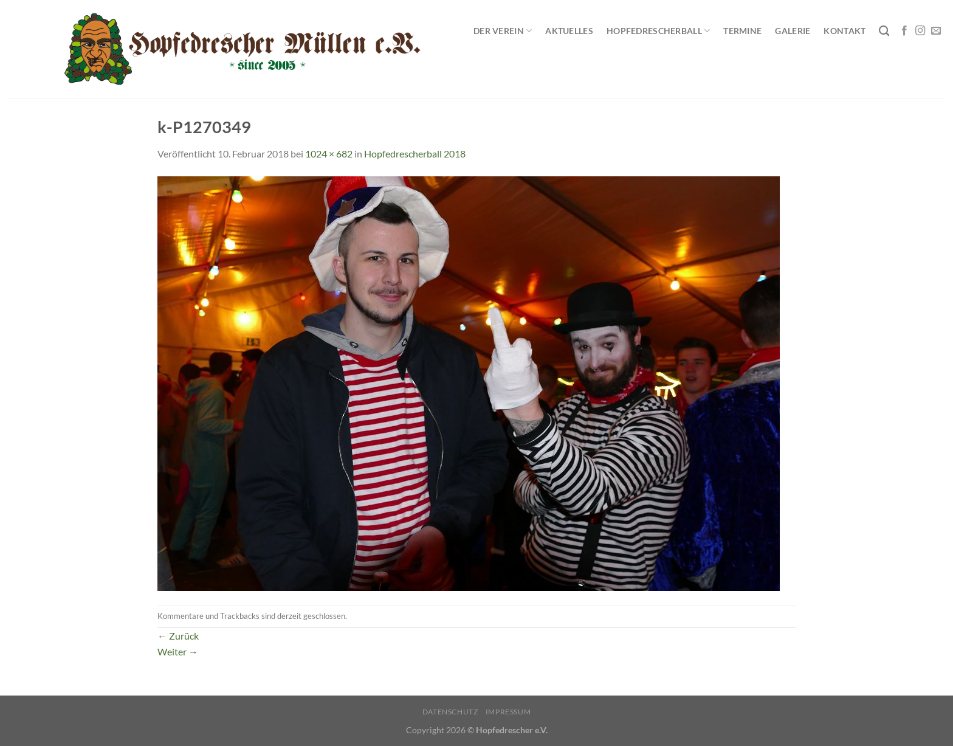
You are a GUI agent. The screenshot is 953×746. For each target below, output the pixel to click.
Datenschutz (450, 711)
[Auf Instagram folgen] (920, 31)
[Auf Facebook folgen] (904, 31)
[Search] (884, 31)
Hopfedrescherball (658, 30)
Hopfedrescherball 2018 (415, 153)
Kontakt (844, 31)
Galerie (792, 31)
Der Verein (502, 30)
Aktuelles (569, 31)
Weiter (177, 651)
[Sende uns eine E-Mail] (936, 31)
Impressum (508, 711)
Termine (742, 31)
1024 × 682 (329, 153)
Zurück (178, 635)
